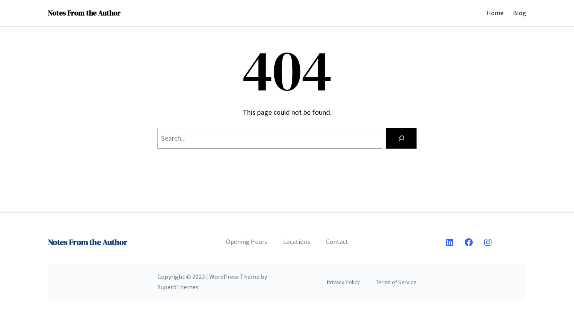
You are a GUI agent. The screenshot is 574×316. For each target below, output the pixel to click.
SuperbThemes (178, 287)
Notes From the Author (84, 13)
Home (495, 13)
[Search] (401, 138)
